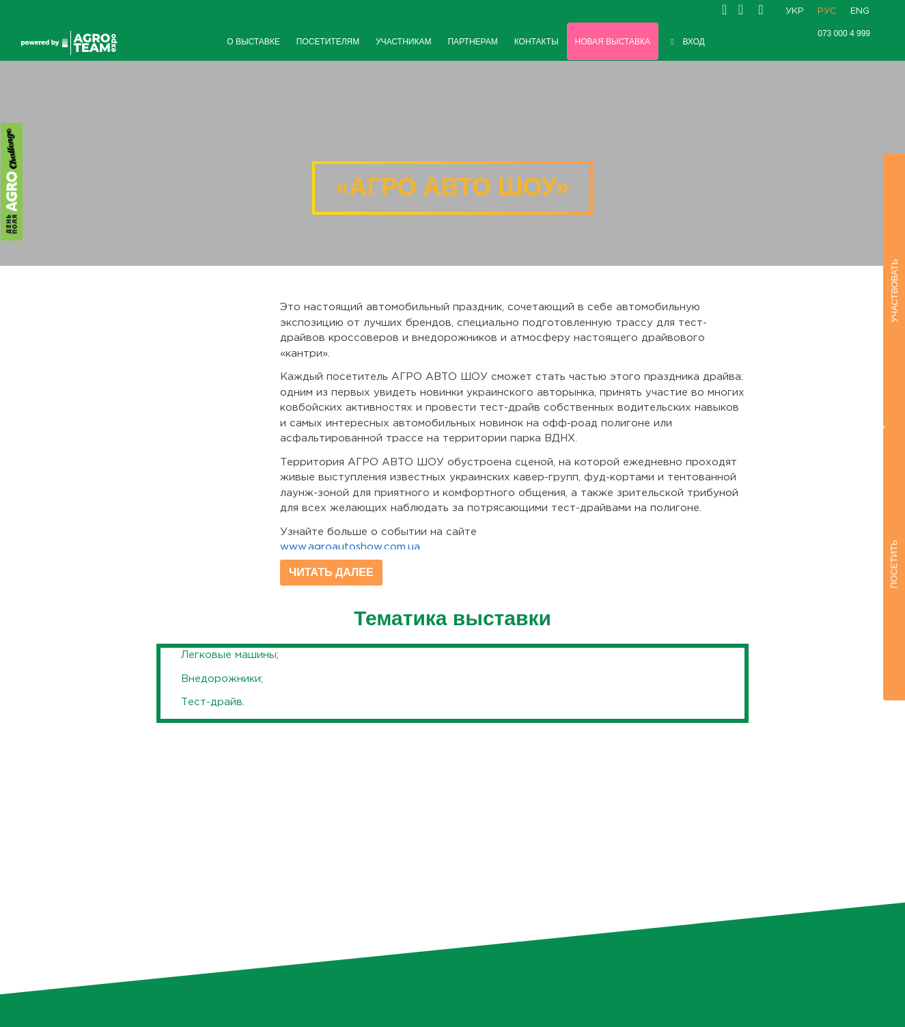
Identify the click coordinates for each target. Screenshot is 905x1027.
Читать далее (331, 572)
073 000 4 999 (844, 33)
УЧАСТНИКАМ (403, 41)
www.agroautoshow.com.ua (350, 547)
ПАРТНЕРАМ (472, 41)
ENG (859, 11)
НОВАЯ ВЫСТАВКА (612, 41)
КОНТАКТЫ (536, 41)
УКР (794, 11)
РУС (827, 11)
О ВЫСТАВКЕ (253, 41)
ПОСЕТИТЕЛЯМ (327, 41)
